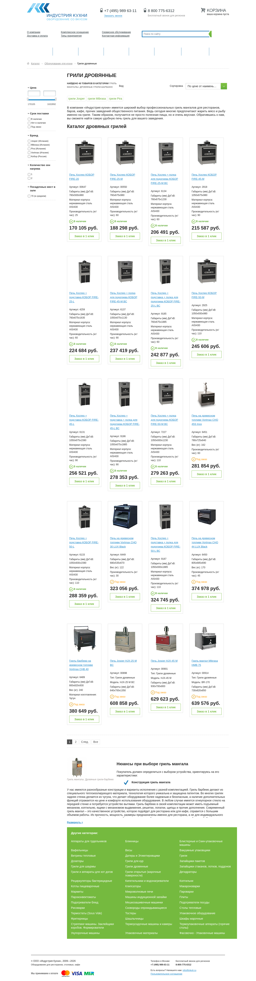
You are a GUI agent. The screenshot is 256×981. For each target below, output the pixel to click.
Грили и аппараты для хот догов (92, 871)
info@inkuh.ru (189, 970)
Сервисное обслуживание (116, 32)
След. (85, 741)
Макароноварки (190, 886)
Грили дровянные (136, 866)
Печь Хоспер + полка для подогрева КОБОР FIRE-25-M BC (164, 179)
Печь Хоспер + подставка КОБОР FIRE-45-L (84, 420)
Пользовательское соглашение (166, 974)
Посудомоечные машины (195, 51)
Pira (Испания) (38, 149)
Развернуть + (75, 822)
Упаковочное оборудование (197, 913)
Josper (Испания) (39, 141)
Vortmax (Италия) (40, 152)
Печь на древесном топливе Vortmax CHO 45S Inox (205, 420)
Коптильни (186, 880)
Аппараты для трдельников (89, 841)
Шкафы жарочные (191, 918)
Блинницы (131, 841)
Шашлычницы (134, 918)
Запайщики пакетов (192, 861)
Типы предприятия (71, 35)
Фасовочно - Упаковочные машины (202, 933)
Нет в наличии (38, 123)
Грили (183, 855)
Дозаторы (77, 861)
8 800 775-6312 (161, 11)
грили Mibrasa (97, 98)
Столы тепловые (190, 907)
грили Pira (115, 98)
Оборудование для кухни (40, 51)
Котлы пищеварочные (85, 886)
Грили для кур (134, 861)
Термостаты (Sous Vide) (86, 913)
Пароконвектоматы (83, 897)
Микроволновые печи (139, 891)
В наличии (36, 119)
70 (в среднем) (38, 196)
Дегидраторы (188, 871)
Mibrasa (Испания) (40, 145)
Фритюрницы (79, 918)
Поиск (219, 33)
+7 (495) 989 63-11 (120, 11)
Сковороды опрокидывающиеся (146, 907)
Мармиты (77, 891)
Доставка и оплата (37, 35)
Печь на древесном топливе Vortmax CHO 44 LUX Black (205, 542)
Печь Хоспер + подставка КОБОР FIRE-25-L (84, 297)
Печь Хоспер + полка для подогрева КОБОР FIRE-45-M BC (123, 297)
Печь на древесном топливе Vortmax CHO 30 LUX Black (123, 542)
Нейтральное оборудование (141, 51)
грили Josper (76, 98)
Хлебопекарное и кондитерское (167, 51)
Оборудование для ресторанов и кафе (57, 12)
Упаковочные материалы (141, 933)
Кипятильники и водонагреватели (147, 880)
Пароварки (187, 891)
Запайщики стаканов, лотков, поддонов (205, 866)
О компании (33, 32)
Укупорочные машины (85, 933)
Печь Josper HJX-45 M (164, 660)
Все (95, 741)
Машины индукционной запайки (146, 897)
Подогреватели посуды (195, 902)
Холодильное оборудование (116, 51)
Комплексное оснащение (75, 32)
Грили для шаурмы (83, 866)
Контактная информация (116, 35)
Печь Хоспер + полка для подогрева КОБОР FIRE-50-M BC (164, 420)
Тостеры (130, 913)
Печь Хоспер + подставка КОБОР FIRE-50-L (84, 542)
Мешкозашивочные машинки (144, 902)
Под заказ (36, 127)
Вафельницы (79, 850)
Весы (128, 850)
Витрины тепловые (83, 855)
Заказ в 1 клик (84, 236)
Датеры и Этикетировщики (142, 855)
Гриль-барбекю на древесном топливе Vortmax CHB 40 (81, 665)
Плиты (184, 897)
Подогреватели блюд (84, 902)
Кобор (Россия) (39, 156)
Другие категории (219, 51)
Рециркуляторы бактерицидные (91, 880)
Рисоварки (78, 907)
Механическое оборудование (65, 51)
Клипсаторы (133, 886)
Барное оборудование (91, 51)
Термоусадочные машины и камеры (148, 924)
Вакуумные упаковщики (195, 850)
